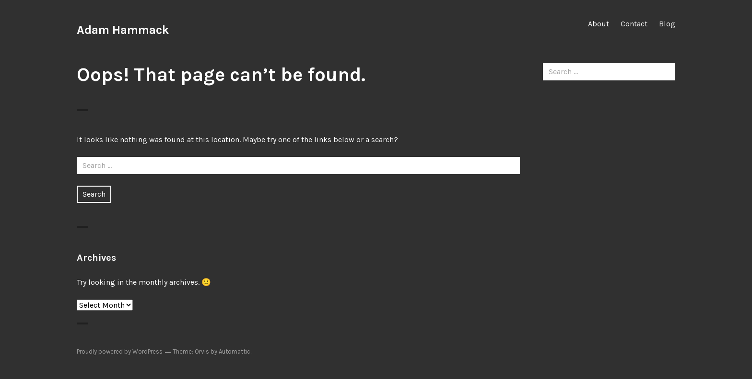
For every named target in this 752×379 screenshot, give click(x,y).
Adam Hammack (123, 30)
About (598, 23)
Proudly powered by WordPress (120, 351)
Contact (634, 23)
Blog (667, 23)
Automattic (234, 351)
